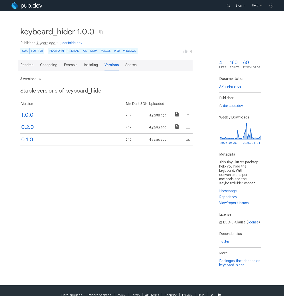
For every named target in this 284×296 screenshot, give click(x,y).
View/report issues (234, 203)
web (117, 50)
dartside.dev (70, 43)
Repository (228, 197)
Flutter (37, 50)
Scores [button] (131, 65)
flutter (224, 241)
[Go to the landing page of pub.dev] (26, 5)
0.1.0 (27, 139)
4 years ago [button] (45, 43)
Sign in (240, 6)
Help (255, 5)
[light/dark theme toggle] (271, 5)
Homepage (228, 191)
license (253, 222)
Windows (129, 50)
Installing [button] (91, 65)
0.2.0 (27, 127)
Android (73, 50)
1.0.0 (27, 115)
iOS (85, 50)
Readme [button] (27, 65)
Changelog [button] (48, 65)
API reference (230, 86)
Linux (93, 50)
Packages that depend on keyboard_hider (239, 263)
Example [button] (70, 65)
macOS (105, 50)
